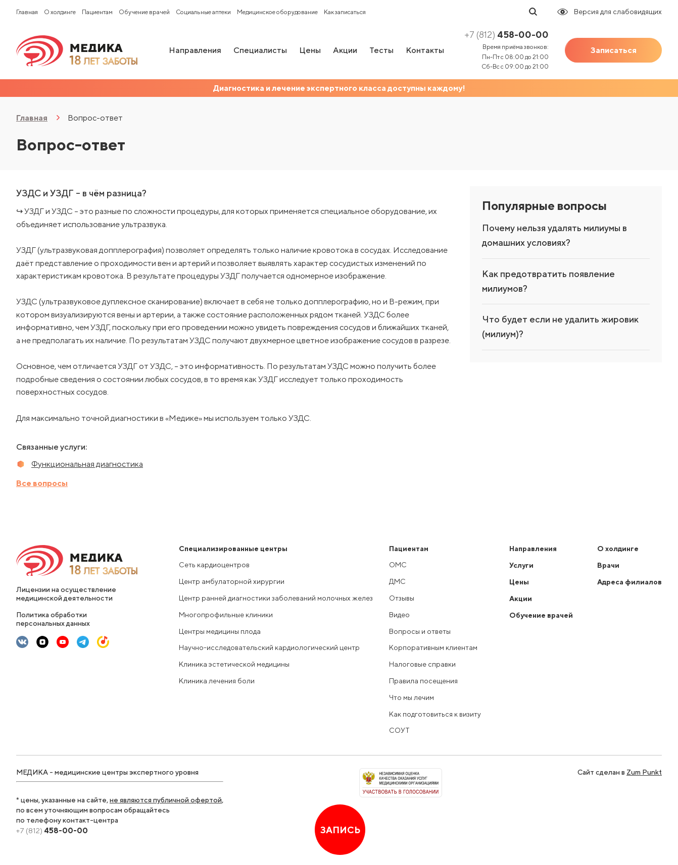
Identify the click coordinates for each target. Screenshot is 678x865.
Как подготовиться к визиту (435, 714)
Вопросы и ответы (420, 631)
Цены (310, 50)
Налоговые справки (422, 664)
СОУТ (399, 730)
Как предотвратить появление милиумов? (548, 281)
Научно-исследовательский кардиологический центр (269, 647)
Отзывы (401, 598)
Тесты (381, 50)
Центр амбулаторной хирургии (231, 581)
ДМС (397, 581)
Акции (345, 50)
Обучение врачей (144, 12)
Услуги (521, 565)
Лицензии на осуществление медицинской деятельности (66, 593)
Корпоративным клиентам (433, 647)
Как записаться (345, 12)
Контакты (425, 50)
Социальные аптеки (203, 12)
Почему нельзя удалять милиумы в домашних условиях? (554, 235)
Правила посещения (423, 681)
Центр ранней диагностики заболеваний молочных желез (276, 598)
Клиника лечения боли (217, 681)
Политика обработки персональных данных (53, 619)
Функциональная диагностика (87, 464)
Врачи (608, 565)
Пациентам (97, 12)
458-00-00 (506, 34)
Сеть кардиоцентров (214, 565)
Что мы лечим (411, 697)
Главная (27, 12)
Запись (340, 830)
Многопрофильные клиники (226, 615)
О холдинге (60, 12)
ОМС (398, 565)
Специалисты (260, 50)
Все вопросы (42, 483)
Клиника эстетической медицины (234, 664)
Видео (399, 615)
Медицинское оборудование (277, 12)
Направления (195, 50)
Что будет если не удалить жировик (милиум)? (560, 326)
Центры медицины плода (220, 631)
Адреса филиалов (629, 582)
